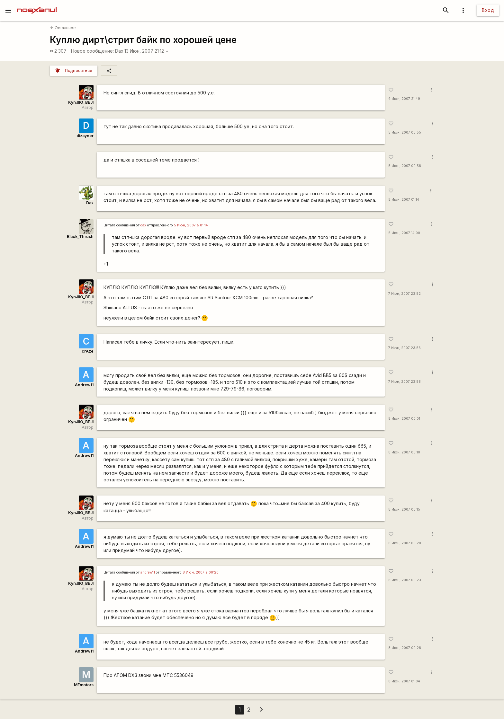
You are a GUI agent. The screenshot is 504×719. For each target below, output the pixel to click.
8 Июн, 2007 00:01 (404, 418)
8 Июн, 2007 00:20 (404, 543)
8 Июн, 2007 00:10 (404, 452)
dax (143, 225)
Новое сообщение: (92, 51)
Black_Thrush (80, 236)
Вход (488, 10)
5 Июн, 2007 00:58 (404, 166)
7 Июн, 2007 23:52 (404, 294)
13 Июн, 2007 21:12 (146, 51)
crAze (88, 351)
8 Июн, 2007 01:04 (404, 681)
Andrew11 (84, 384)
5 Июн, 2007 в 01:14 (191, 225)
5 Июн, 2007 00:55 (404, 132)
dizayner (85, 135)
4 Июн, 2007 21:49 (404, 99)
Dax (119, 51)
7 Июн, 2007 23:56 (404, 348)
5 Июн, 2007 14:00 (404, 233)
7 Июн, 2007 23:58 (404, 382)
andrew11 (147, 572)
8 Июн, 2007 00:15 (404, 509)
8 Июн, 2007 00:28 (404, 648)
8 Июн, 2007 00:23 (404, 580)
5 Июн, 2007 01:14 (403, 199)
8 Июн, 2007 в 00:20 (201, 572)
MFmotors (84, 684)
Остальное (63, 27)
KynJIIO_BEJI (81, 102)
